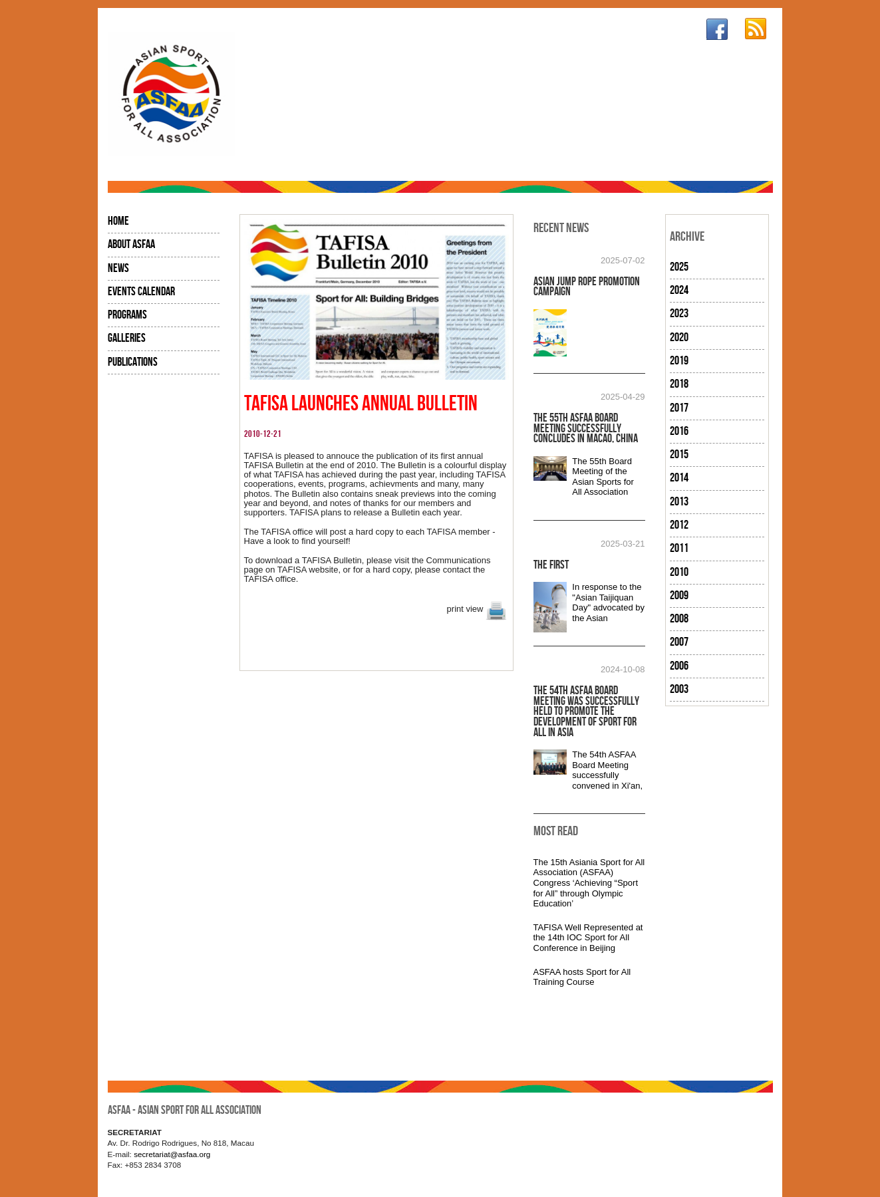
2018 (679, 384)
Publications (133, 362)
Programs (127, 315)
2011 (679, 548)
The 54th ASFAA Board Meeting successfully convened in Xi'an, (607, 770)
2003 (679, 689)
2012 (679, 525)
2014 (679, 478)
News (118, 268)
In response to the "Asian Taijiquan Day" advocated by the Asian (608, 602)
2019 (679, 361)
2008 (679, 619)
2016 (679, 431)
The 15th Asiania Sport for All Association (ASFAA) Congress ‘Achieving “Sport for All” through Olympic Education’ (589, 882)
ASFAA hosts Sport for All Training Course (582, 977)
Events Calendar (141, 292)
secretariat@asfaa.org (172, 1154)
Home (118, 221)
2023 (679, 314)
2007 (679, 642)
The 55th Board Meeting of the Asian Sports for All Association (603, 476)
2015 (679, 455)
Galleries (127, 338)
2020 (679, 337)
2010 (679, 572)
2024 (679, 290)
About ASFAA (131, 244)
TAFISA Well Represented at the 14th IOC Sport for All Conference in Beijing (588, 937)
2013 (679, 502)
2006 (679, 666)
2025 (679, 267)
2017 (679, 408)
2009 (679, 595)
